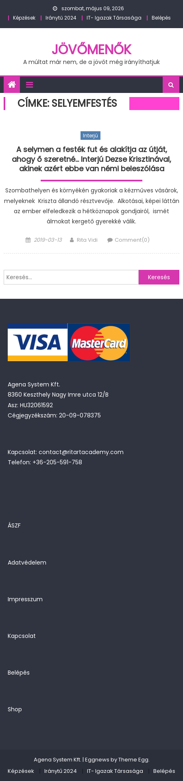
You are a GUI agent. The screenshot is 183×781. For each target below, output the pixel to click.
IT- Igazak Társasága (114, 17)
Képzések (24, 17)
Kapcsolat (22, 636)
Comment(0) (132, 240)
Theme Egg (133, 759)
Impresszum (25, 599)
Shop (15, 709)
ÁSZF (14, 525)
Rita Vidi (87, 240)
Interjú (90, 135)
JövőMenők (91, 49)
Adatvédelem (27, 562)
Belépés (161, 17)
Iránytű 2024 (61, 17)
